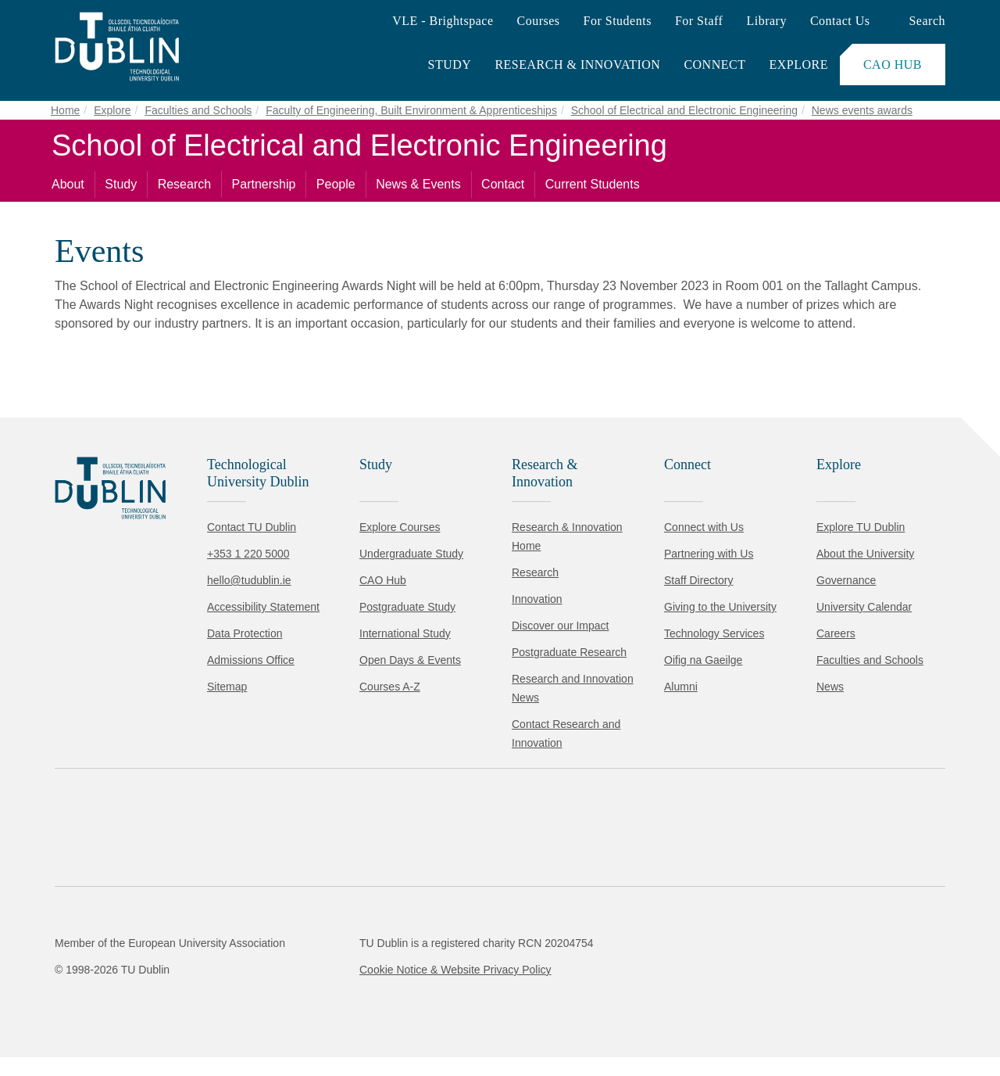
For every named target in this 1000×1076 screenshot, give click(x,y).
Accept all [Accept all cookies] (82, 1017)
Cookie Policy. (329, 967)
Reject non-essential (212, 1017)
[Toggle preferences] (337, 1017)
